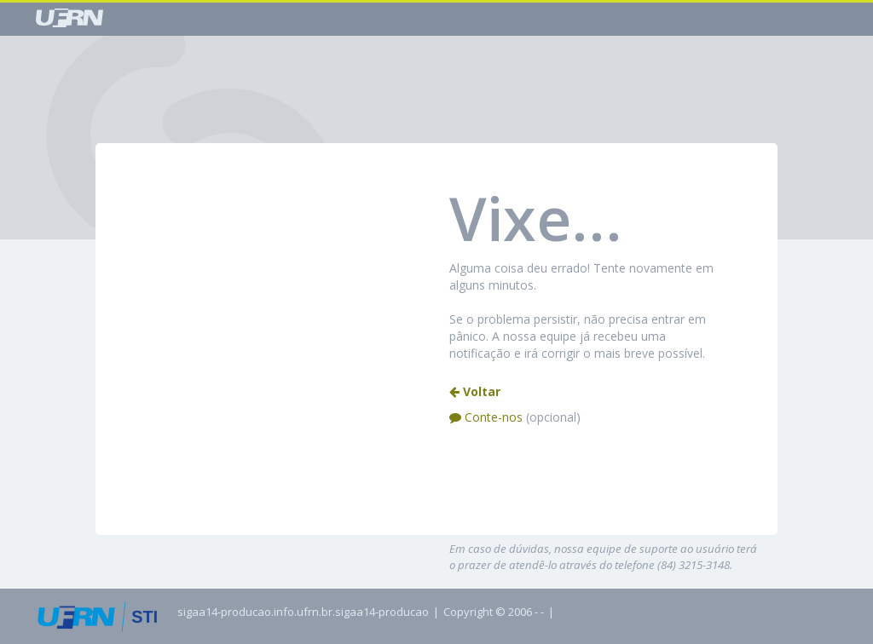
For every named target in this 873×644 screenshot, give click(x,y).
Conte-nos (515, 417)
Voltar (474, 391)
